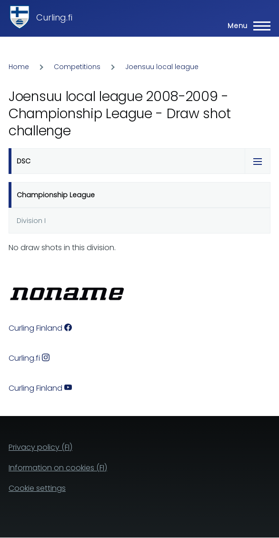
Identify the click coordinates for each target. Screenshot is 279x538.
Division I (31, 220)
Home (19, 66)
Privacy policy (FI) (40, 447)
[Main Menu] (246, 25)
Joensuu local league (162, 66)
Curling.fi (54, 17)
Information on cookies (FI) (58, 467)
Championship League (56, 195)
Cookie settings (37, 488)
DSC (23, 161)
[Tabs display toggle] (257, 161)
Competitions (77, 66)
